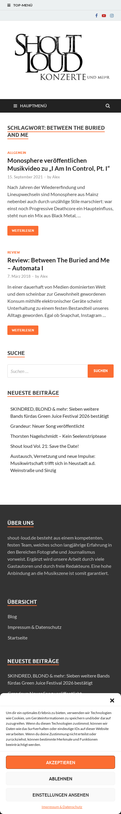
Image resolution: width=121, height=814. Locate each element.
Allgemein (16, 153)
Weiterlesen (20, 229)
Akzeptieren (60, 762)
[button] (112, 700)
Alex (56, 177)
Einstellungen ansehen (60, 794)
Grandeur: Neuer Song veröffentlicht (47, 426)
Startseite (17, 637)
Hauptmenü (33, 105)
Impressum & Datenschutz (62, 807)
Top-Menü (22, 5)
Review (13, 252)
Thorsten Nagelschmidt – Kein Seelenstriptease (58, 436)
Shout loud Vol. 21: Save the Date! (44, 446)
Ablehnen (60, 778)
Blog (12, 616)
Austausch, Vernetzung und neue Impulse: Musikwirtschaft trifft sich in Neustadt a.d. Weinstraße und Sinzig (52, 463)
